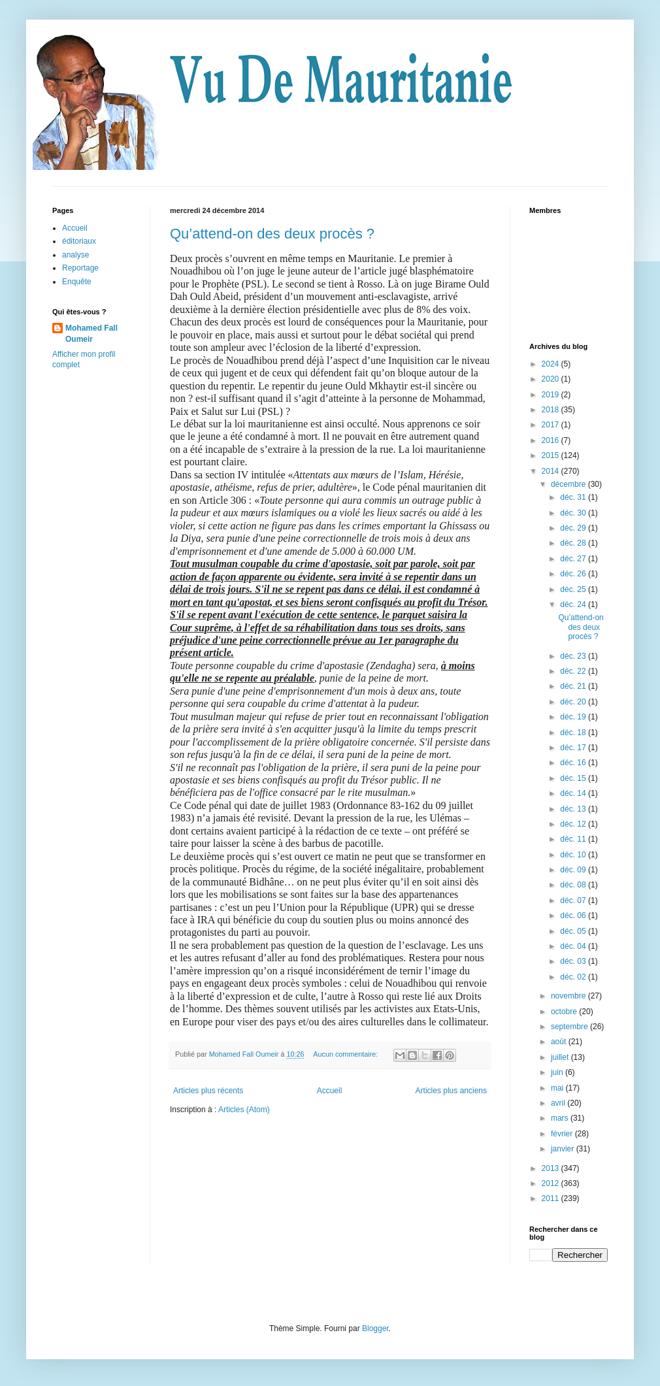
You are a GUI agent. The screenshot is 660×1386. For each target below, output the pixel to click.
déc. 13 (574, 809)
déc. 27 (574, 558)
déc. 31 (574, 497)
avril (559, 1103)
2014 (551, 471)
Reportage (80, 267)
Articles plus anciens (451, 1090)
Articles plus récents (208, 1090)
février (563, 1133)
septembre (570, 1026)
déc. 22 (574, 671)
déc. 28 (574, 543)
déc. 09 (574, 869)
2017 (551, 424)
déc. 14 (574, 793)
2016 (551, 440)
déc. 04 (574, 946)
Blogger (375, 1328)
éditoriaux (79, 241)
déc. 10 (574, 854)
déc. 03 (574, 961)
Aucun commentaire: (346, 1054)
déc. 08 (574, 884)
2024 (551, 364)
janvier (563, 1148)
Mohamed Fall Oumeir (91, 333)
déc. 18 (574, 732)
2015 (551, 455)
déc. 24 (574, 604)
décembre (569, 484)
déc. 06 (574, 915)
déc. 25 (574, 589)
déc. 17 (574, 747)
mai (558, 1088)
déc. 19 (574, 716)
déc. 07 (574, 900)
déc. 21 (574, 686)
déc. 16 (574, 762)
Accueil (329, 1090)
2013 (551, 1168)
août (560, 1041)
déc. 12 (574, 824)
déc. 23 (574, 656)
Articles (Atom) (244, 1109)
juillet (561, 1057)
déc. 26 (574, 573)
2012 (551, 1183)
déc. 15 (574, 778)
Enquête (76, 281)
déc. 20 (574, 701)
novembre (569, 995)
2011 (551, 1198)
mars (560, 1118)
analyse (75, 254)
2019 (551, 394)
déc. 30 (574, 513)
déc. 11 (574, 839)
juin (558, 1072)
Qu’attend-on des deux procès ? (272, 233)
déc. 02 (574, 977)
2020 (551, 379)
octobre (565, 1011)
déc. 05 (574, 931)
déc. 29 (574, 528)
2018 (551, 409)
